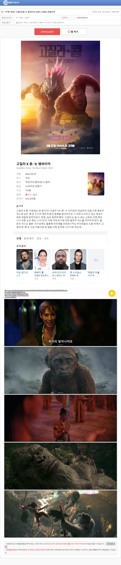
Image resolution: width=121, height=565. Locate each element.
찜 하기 (73, 31)
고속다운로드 (47, 31)
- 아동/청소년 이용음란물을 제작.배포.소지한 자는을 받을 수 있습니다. (60, 545)
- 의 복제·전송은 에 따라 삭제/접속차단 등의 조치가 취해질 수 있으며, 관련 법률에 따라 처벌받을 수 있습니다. (60, 551)
